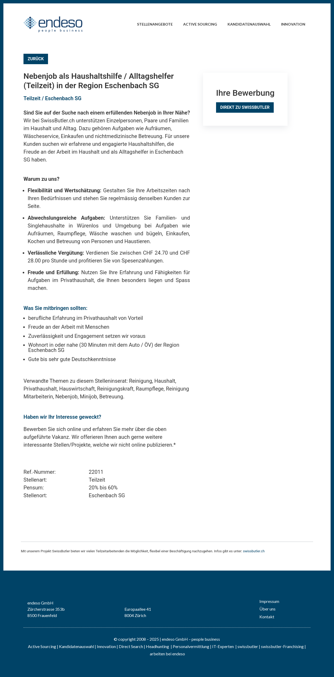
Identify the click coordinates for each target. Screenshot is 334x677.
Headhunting (157, 646)
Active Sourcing (200, 24)
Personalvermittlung (191, 646)
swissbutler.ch (254, 551)
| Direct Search (130, 646)
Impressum (269, 601)
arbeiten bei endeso (167, 653)
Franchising (293, 646)
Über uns (267, 608)
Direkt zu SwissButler (245, 107)
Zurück (36, 58)
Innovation (293, 24)
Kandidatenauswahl (249, 24)
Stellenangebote (155, 24)
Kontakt (266, 616)
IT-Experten (222, 646)
